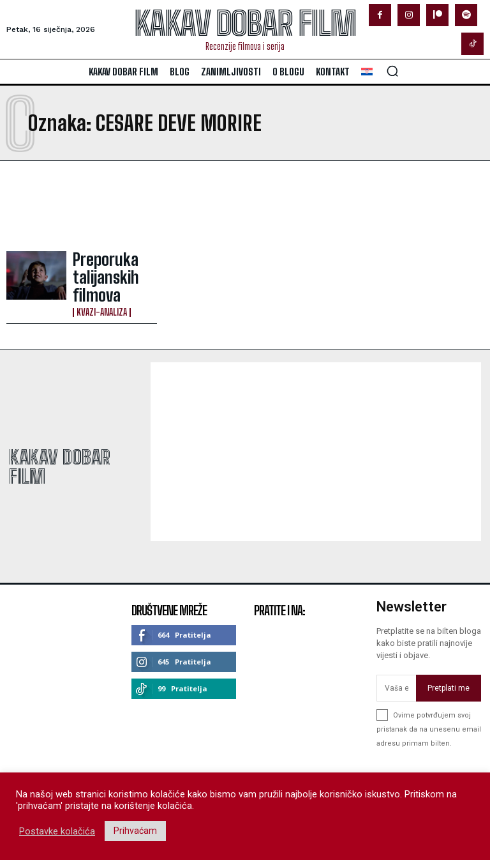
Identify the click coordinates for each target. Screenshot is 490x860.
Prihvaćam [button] (135, 830)
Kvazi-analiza (102, 288)
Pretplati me (448, 670)
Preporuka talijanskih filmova (112, 269)
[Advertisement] (158, 206)
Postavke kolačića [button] (57, 831)
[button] (392, 71)
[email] (396, 670)
